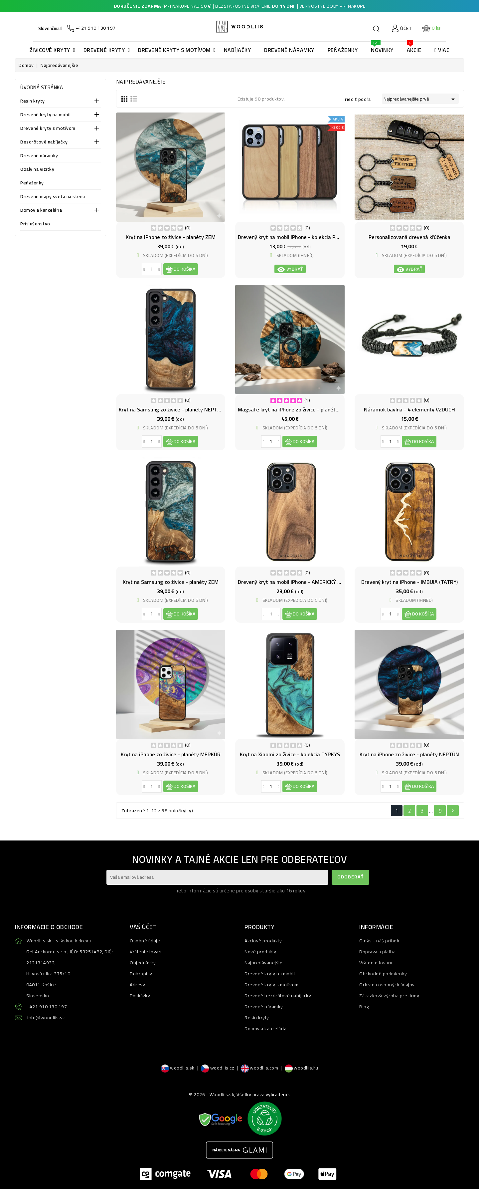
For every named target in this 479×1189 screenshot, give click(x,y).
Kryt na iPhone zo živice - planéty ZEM (171, 237)
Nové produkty (260, 951)
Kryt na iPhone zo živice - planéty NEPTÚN (409, 754)
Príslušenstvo (35, 224)
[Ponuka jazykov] (50, 28)
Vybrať (290, 269)
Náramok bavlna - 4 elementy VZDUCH (409, 409)
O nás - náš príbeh (379, 940)
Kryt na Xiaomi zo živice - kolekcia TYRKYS (290, 754)
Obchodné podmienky (383, 973)
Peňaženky (32, 183)
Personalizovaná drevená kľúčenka (409, 237)
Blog (364, 1006)
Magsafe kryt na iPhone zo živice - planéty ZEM (294, 409)
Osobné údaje (145, 940)
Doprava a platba (377, 951)
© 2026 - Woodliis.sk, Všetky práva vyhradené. (239, 1094)
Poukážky (140, 995)
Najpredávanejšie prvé (420, 99)
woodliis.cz (217, 1068)
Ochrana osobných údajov (387, 984)
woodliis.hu (301, 1068)
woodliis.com (259, 1068)
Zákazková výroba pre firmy (389, 995)
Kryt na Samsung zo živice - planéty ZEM (171, 582)
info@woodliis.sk (46, 1017)
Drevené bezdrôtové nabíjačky (277, 995)
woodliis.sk (178, 1068)
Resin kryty (32, 101)
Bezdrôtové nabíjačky (44, 142)
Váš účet (143, 926)
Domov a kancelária (41, 210)
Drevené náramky (39, 156)
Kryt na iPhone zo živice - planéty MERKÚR (171, 754)
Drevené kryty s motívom (48, 128)
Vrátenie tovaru (146, 951)
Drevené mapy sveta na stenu (52, 197)
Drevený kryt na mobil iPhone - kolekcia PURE (291, 237)
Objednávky (143, 962)
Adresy (137, 984)
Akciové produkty (263, 940)
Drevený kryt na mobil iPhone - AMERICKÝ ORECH (296, 582)
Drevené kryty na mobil (45, 115)
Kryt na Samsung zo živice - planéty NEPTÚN (171, 409)
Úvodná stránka (41, 87)
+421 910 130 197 (47, 1006)
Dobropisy (141, 973)
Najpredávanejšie (263, 962)
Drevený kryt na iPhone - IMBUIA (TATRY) (409, 582)
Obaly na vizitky (37, 169)
